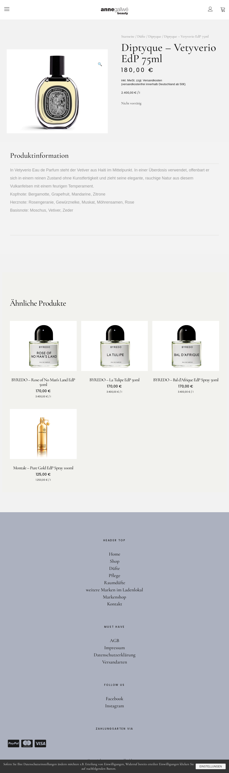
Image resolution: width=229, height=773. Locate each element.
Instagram (114, 706)
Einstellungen (210, 766)
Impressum (114, 648)
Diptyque (154, 36)
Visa (40, 743)
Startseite (127, 36)
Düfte (141, 36)
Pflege (114, 575)
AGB (115, 640)
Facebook (115, 698)
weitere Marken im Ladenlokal (114, 590)
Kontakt (114, 604)
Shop (114, 561)
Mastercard (27, 743)
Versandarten (114, 662)
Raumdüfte (114, 583)
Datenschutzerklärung (114, 655)
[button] (100, 57)
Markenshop (115, 597)
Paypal (13, 743)
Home (114, 554)
